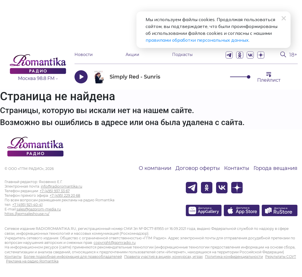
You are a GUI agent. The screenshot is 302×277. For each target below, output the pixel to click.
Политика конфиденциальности (234, 256)
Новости (84, 54)
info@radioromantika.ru (61, 186)
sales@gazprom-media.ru (39, 209)
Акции (132, 54)
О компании (155, 168)
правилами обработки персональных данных (197, 40)
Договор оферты (198, 168)
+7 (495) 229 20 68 (65, 195)
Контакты (236, 168)
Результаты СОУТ (280, 256)
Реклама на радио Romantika (32, 261)
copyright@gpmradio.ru (115, 242)
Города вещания (275, 168)
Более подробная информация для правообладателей (73, 256)
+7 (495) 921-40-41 (27, 204)
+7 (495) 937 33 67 (55, 191)
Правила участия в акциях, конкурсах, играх (163, 256)
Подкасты (182, 54)
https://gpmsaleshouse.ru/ (27, 214)
